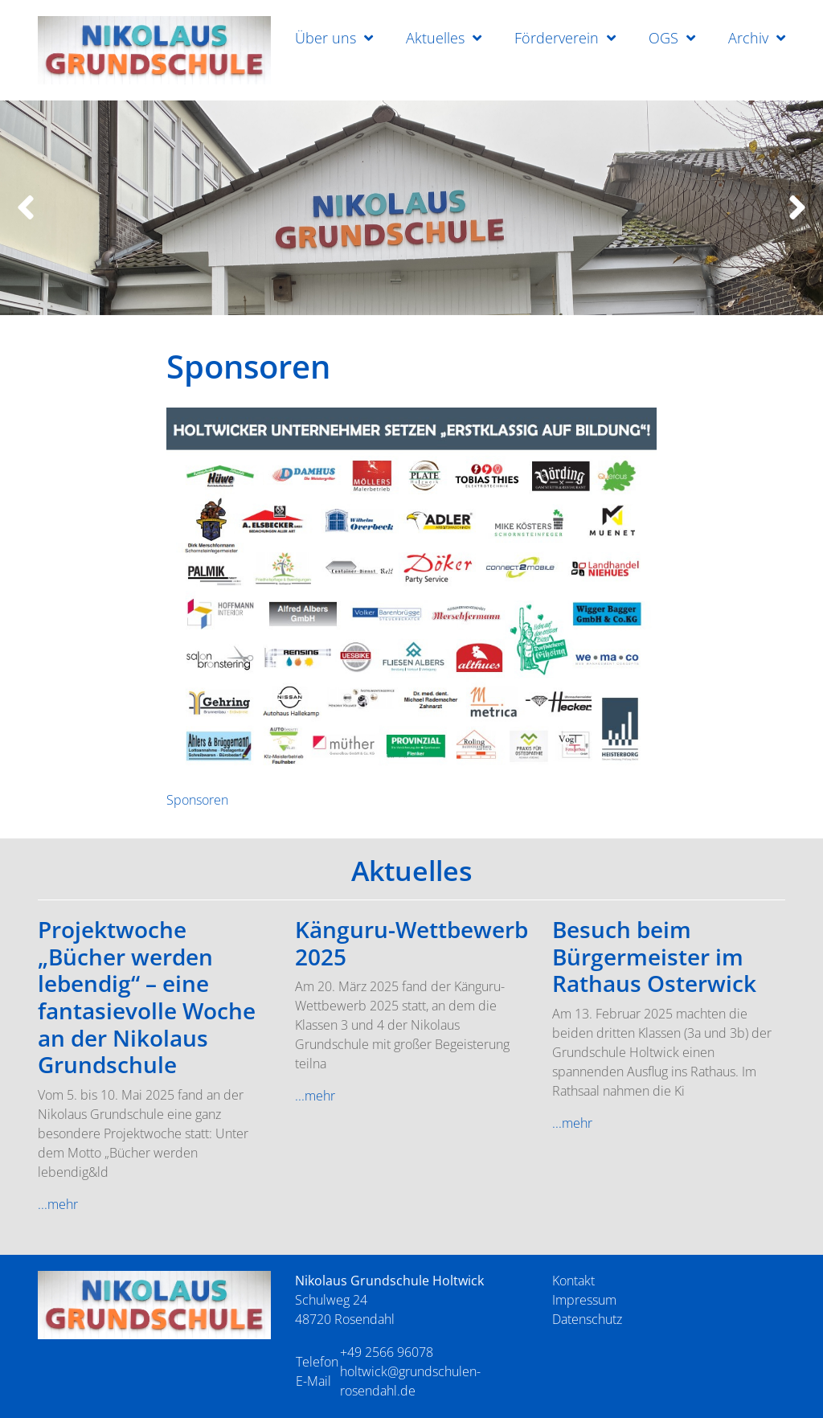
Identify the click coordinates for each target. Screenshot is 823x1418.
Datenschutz (587, 1319)
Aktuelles (435, 37)
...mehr (58, 1204)
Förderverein (556, 37)
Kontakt (573, 1280)
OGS (663, 37)
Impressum (584, 1300)
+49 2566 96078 (386, 1352)
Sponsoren (197, 800)
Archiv (748, 37)
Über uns (325, 37)
